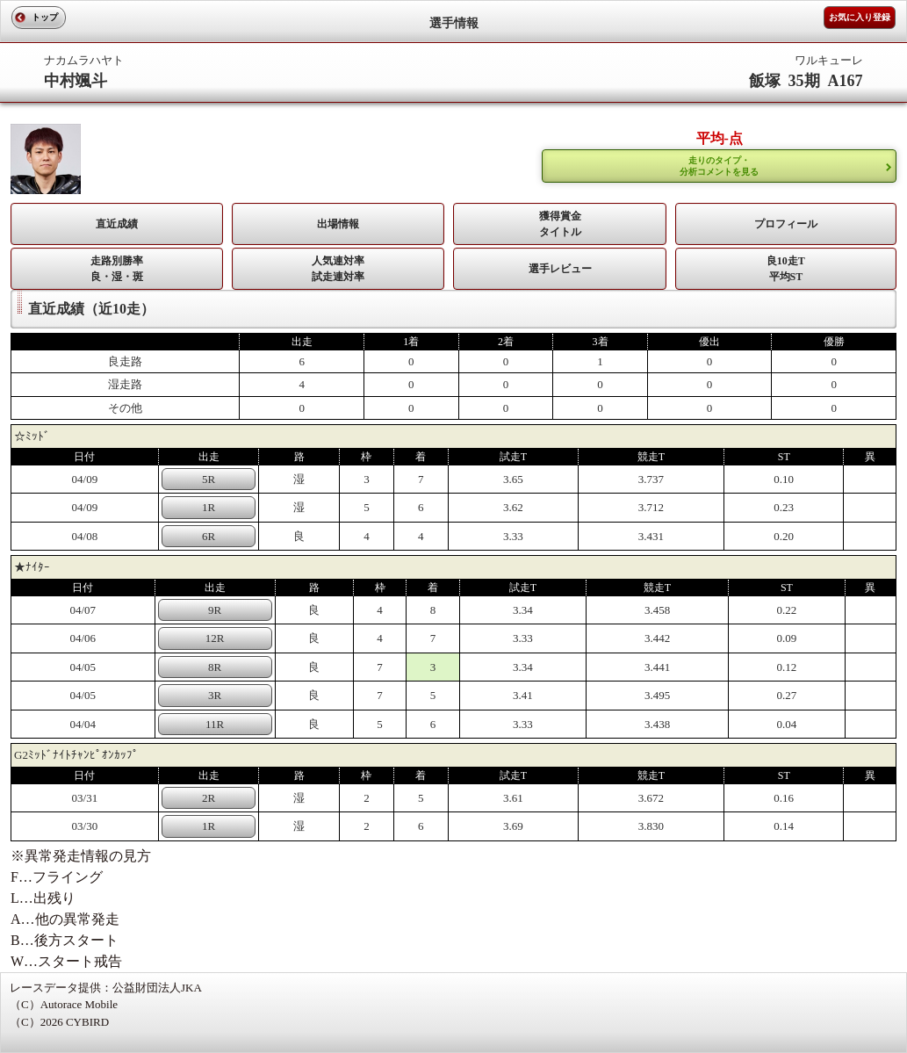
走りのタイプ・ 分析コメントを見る (719, 166)
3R (214, 695)
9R (214, 610)
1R (208, 507)
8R (214, 667)
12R (215, 638)
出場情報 (338, 224)
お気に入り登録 (859, 17)
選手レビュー (560, 269)
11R (214, 724)
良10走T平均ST (786, 269)
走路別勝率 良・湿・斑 (116, 269)
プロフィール (785, 224)
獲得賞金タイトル (560, 224)
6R (208, 536)
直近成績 (117, 224)
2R (208, 797)
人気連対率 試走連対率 (338, 269)
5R (208, 479)
